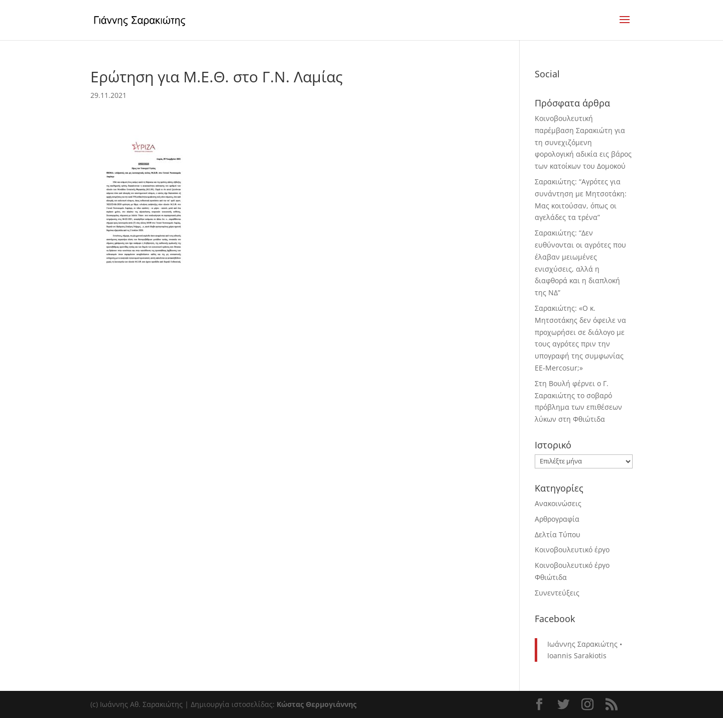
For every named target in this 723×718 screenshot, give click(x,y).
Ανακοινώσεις (558, 503)
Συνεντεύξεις (557, 592)
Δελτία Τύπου (557, 534)
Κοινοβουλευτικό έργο (572, 549)
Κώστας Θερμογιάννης (316, 704)
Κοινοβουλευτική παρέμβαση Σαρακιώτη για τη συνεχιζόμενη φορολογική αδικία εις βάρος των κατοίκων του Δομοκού (583, 142)
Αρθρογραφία (557, 519)
